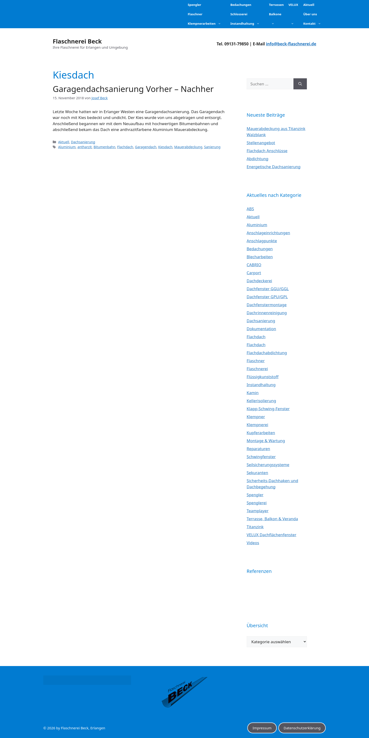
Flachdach (125, 147)
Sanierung (212, 147)
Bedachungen (260, 248)
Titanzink (255, 526)
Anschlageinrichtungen (268, 232)
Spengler (255, 494)
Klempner (256, 416)
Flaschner (256, 360)
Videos (253, 542)
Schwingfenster (261, 456)
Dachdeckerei (259, 280)
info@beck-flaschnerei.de (291, 44)
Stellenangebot (261, 142)
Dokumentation (261, 328)
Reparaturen (258, 448)
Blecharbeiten (260, 256)
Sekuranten (257, 472)
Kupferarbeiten (261, 432)
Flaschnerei (257, 368)
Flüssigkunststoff (262, 376)
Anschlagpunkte (262, 240)
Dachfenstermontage (267, 304)
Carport (254, 272)
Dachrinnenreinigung (267, 312)
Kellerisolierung (261, 400)
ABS (250, 208)
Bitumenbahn (104, 147)
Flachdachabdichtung (267, 352)
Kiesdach (165, 147)
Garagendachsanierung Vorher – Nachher (133, 88)
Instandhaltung (261, 384)
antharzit (84, 147)
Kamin (253, 392)
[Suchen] (300, 84)
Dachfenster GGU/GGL (268, 288)
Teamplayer (258, 510)
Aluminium (67, 147)
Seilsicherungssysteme (268, 464)
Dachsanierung (83, 142)
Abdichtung (257, 158)
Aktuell (63, 142)
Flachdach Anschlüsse (267, 150)
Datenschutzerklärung (302, 728)
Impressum (262, 728)
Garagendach (145, 147)
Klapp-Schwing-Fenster (268, 408)
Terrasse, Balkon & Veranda (272, 518)
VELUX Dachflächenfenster (271, 534)
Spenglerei (257, 502)
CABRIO (254, 264)
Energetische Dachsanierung (274, 166)
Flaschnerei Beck (77, 41)
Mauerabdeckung (188, 147)
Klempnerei (257, 424)
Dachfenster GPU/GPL (267, 296)
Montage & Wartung (266, 440)
